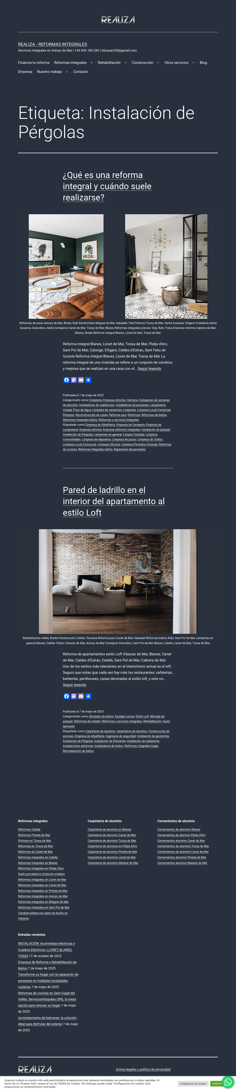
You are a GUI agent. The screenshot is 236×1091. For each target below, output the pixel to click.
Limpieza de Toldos (150, 439)
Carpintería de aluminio (100, 731)
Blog (203, 62)
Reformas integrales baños (80, 420)
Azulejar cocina (125, 716)
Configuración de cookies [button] (193, 1083)
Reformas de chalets (87, 721)
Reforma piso (117, 415)
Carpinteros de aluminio (132, 731)
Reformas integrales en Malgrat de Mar (43, 902)
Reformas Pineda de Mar (34, 835)
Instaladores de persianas (132, 405)
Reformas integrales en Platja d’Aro (41, 868)
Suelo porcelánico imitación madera (41, 874)
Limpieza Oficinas (108, 444)
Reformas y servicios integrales (119, 420)
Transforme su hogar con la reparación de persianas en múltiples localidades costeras (48, 980)
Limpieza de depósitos (96, 439)
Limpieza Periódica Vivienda (140, 444)
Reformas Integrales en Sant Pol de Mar (44, 907)
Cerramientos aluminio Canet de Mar (181, 840)
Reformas (134, 415)
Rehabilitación (109, 62)
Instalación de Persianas (110, 741)
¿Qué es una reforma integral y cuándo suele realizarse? (107, 186)
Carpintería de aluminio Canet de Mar (112, 835)
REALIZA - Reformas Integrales (52, 44)
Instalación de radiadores (143, 741)
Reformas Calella (29, 829)
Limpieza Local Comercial (153, 410)
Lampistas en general (108, 434)
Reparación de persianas (130, 449)
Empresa (25, 71)
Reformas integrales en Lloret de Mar (42, 879)
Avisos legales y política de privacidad (143, 1069)
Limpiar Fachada (133, 434)
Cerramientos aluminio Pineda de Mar (181, 857)
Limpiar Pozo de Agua (77, 410)
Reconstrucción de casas (91, 415)
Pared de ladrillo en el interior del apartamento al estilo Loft (114, 501)
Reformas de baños (154, 415)
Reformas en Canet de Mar (35, 851)
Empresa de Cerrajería (130, 424)
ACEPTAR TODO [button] (220, 1083)
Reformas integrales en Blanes (38, 863)
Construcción (142, 62)
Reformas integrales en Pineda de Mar (43, 891)
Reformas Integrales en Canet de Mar (42, 885)
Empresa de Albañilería (100, 424)
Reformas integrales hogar (141, 746)
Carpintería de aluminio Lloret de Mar (112, 857)
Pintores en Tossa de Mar (34, 840)
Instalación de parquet (155, 429)
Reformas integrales (70, 62)
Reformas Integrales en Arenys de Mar (43, 896)
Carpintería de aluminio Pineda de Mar (112, 851)
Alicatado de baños (101, 716)
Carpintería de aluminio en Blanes (109, 829)
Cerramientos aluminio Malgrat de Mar (182, 863)
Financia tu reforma (33, 62)
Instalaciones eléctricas (78, 746)
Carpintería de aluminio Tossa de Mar (112, 840)
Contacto (80, 71)
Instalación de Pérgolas (78, 434)
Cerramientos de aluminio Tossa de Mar (183, 846)
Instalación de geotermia (153, 736)
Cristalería (95, 400)
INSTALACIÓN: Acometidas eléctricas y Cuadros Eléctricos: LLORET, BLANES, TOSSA (46, 950)
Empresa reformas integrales (121, 429)
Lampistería (157, 405)
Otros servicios (177, 62)
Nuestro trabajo (49, 71)
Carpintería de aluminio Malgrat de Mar (113, 863)
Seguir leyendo (149, 368)
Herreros (132, 400)
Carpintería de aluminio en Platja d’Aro (112, 846)
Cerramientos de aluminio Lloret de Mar (183, 851)
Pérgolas (68, 415)
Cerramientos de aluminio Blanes (178, 829)
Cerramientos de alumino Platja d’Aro (181, 835)
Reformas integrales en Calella (38, 857)
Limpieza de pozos (124, 439)
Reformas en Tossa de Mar (35, 846)
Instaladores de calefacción (96, 405)
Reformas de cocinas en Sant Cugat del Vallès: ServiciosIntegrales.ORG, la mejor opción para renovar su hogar (47, 999)
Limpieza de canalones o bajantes (114, 410)
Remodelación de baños (78, 751)
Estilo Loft (142, 716)
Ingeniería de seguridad (121, 736)
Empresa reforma (114, 400)
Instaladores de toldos (109, 746)
